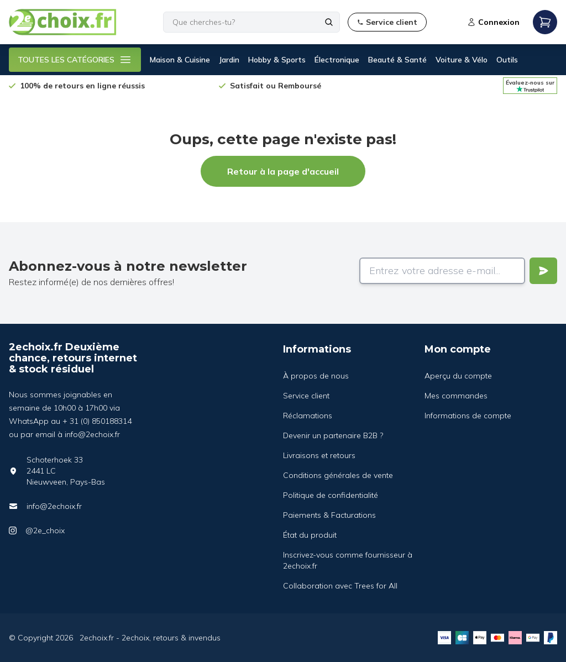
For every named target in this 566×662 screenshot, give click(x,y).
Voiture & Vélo (462, 60)
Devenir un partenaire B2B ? (333, 435)
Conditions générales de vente (338, 475)
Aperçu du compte (458, 376)
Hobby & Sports (277, 60)
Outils (507, 60)
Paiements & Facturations (329, 515)
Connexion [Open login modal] (493, 22)
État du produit (310, 535)
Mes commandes (456, 396)
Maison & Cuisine (180, 60)
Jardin (229, 60)
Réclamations (307, 416)
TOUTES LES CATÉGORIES (75, 59)
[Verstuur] (543, 271)
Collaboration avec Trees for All (340, 586)
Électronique (337, 60)
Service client (306, 396)
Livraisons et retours (319, 455)
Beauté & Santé (397, 60)
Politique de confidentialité (330, 495)
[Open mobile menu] (545, 22)
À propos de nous (316, 376)
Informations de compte (467, 416)
